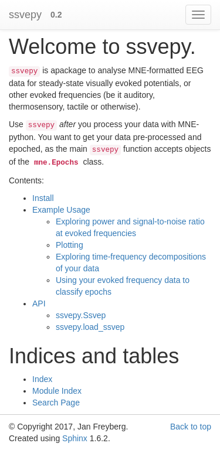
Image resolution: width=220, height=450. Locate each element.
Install (43, 198)
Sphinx (74, 438)
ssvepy (25, 15)
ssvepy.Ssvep (81, 315)
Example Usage (61, 209)
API (39, 303)
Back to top (190, 426)
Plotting (69, 245)
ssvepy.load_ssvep (90, 327)
